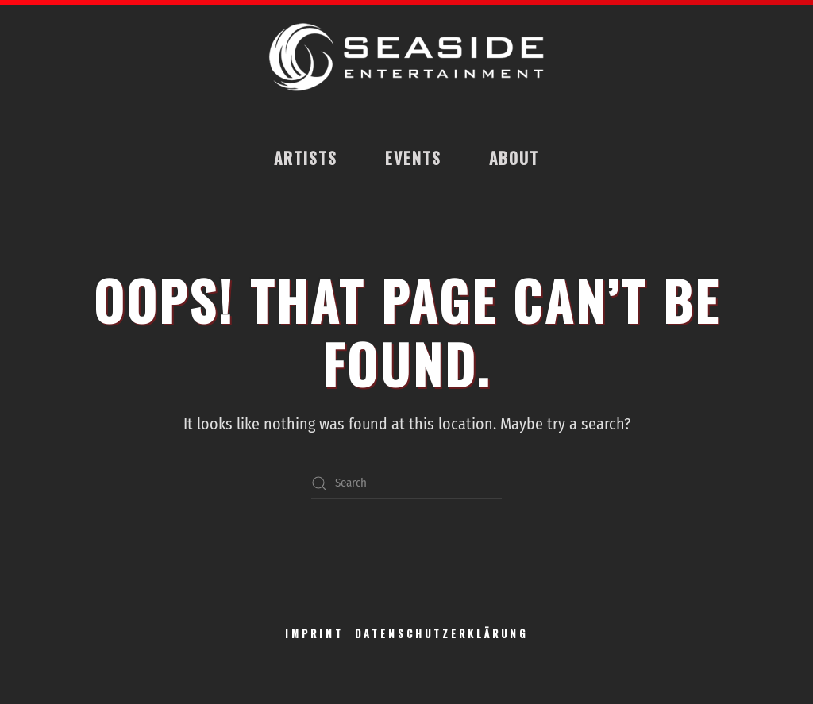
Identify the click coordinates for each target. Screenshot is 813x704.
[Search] (406, 483)
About (514, 158)
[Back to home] (406, 57)
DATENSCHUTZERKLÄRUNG (441, 633)
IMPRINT (314, 633)
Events (413, 158)
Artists (305, 158)
